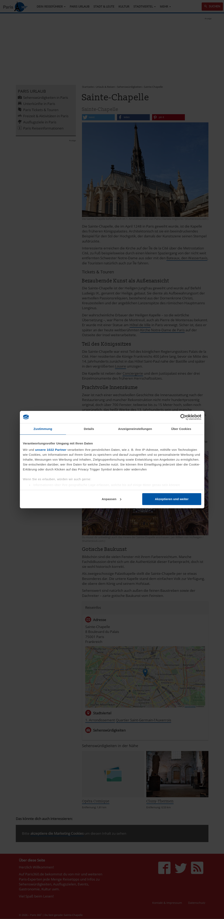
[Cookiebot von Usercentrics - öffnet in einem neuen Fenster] (183, 417)
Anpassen (111, 499)
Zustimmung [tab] (43, 429)
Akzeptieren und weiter (172, 499)
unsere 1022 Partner (50, 449)
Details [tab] (89, 429)
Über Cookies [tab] (181, 429)
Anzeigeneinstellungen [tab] (135, 429)
